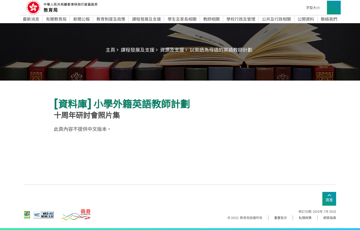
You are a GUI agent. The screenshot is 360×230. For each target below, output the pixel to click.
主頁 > (112, 50)
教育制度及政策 (110, 19)
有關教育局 (56, 19)
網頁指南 (329, 218)
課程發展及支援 (146, 19)
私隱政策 (305, 218)
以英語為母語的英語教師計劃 (221, 50)
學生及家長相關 (182, 19)
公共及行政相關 (276, 19)
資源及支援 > (173, 50)
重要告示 (280, 218)
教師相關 (211, 19)
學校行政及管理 (240, 19)
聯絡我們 (329, 19)
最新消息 (31, 19)
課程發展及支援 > (139, 50)
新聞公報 (81, 19)
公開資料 (306, 19)
